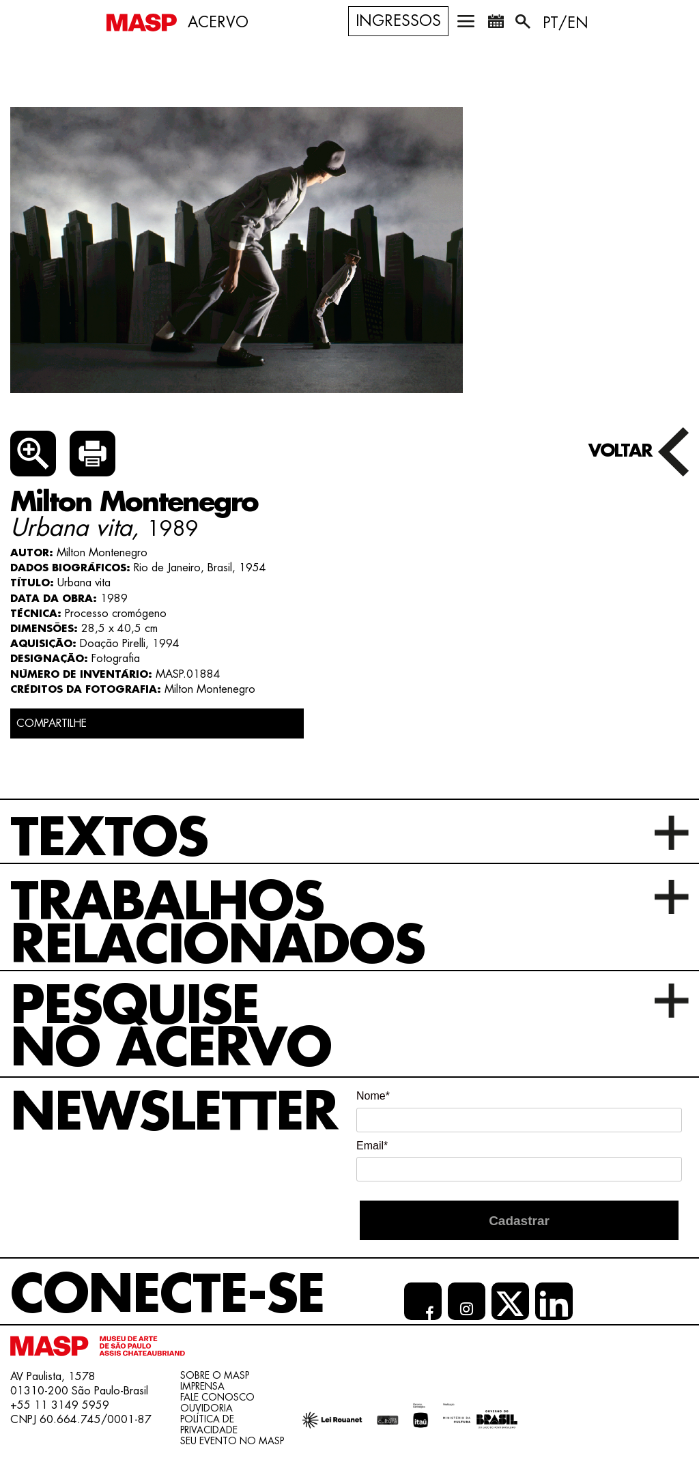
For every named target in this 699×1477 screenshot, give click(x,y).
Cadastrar (519, 1221)
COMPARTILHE (51, 723)
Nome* (373, 1096)
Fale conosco (217, 1397)
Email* (372, 1145)
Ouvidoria (206, 1408)
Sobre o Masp (214, 1375)
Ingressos (398, 21)
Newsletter (173, 1112)
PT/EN (565, 23)
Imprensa (202, 1386)
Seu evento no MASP (232, 1441)
